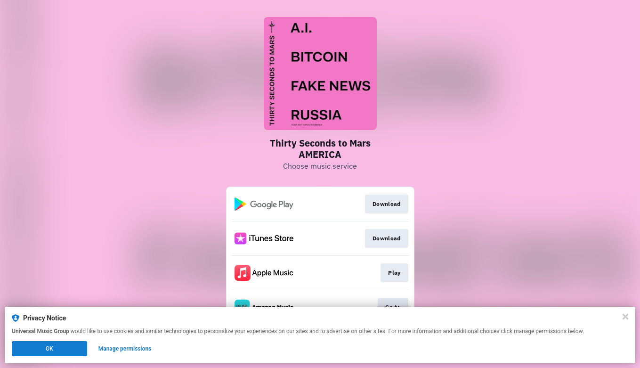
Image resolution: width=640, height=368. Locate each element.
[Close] (625, 316)
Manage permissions (125, 348)
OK (49, 348)
